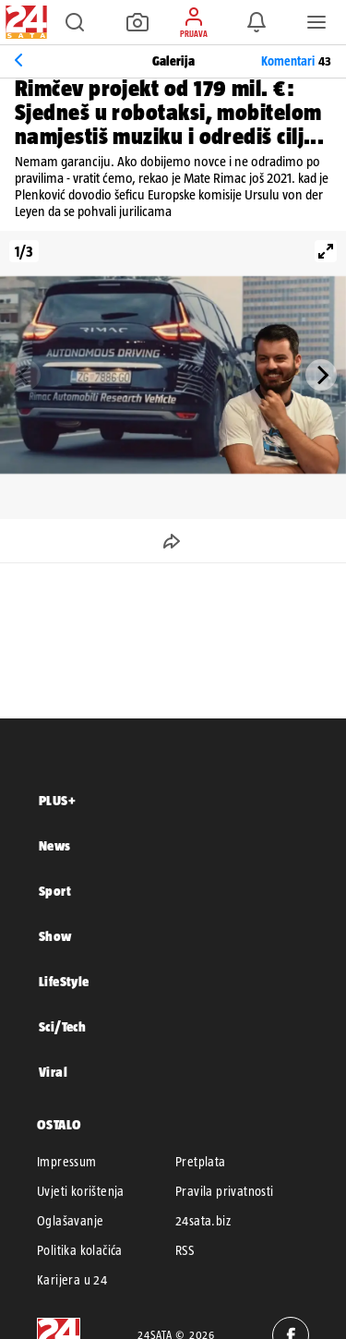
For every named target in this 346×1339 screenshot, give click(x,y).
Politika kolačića (80, 1250)
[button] (74, 22)
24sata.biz (203, 1220)
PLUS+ (57, 800)
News (55, 845)
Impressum (67, 1161)
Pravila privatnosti (224, 1191)
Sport (55, 891)
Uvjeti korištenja (81, 1191)
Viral (53, 1072)
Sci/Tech (62, 1026)
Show (55, 936)
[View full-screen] (326, 251)
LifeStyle (64, 981)
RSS (184, 1250)
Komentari (296, 61)
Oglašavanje (70, 1220)
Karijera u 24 (72, 1280)
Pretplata (200, 1161)
